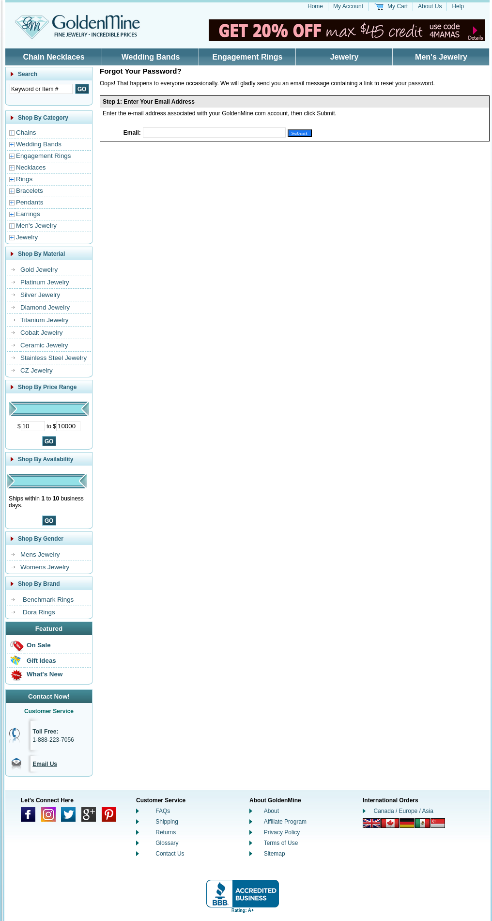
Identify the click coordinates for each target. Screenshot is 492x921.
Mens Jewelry (40, 554)
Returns (165, 832)
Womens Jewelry (44, 567)
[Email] (214, 132)
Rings (24, 179)
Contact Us (169, 853)
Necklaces (31, 167)
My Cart (397, 6)
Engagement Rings (248, 57)
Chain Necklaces (53, 57)
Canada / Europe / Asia (403, 811)
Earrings (28, 214)
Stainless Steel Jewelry (53, 357)
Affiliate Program (285, 821)
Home (315, 6)
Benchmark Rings (48, 599)
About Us (430, 6)
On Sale (39, 645)
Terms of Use (281, 843)
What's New (44, 674)
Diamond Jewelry (45, 307)
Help (458, 6)
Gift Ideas (41, 660)
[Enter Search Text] (41, 89)
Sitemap (274, 853)
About (271, 811)
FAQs (162, 811)
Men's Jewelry (441, 57)
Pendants (29, 202)
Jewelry (344, 57)
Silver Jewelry (40, 294)
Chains (26, 132)
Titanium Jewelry (44, 320)
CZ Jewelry (36, 370)
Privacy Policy (282, 832)
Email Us (44, 764)
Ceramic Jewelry (44, 345)
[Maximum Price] (68, 426)
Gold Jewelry (39, 269)
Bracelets (29, 190)
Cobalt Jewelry (41, 332)
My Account (348, 6)
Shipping (166, 821)
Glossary (166, 843)
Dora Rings (39, 612)
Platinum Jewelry (44, 282)
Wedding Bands (151, 57)
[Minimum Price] (33, 426)
